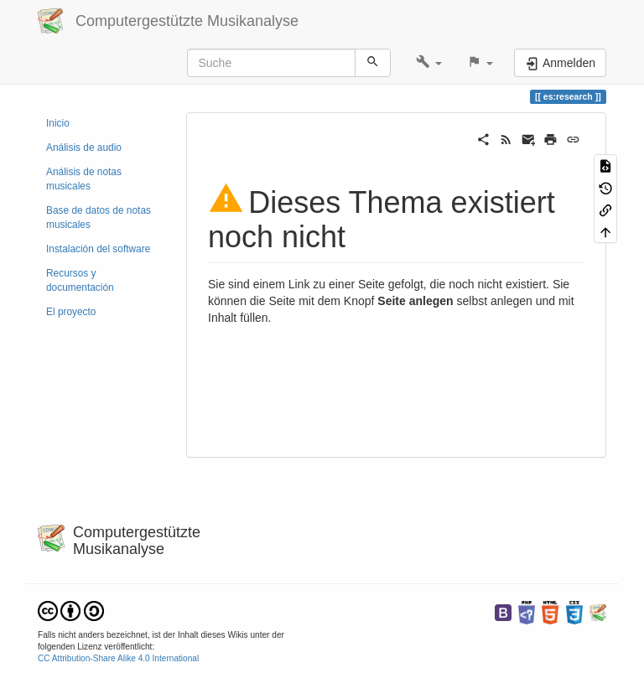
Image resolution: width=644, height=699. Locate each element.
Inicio (58, 123)
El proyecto (71, 312)
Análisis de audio (84, 147)
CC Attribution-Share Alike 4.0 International (118, 658)
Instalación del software (98, 249)
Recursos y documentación (80, 280)
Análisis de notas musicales (84, 179)
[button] (428, 63)
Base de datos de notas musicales (98, 217)
